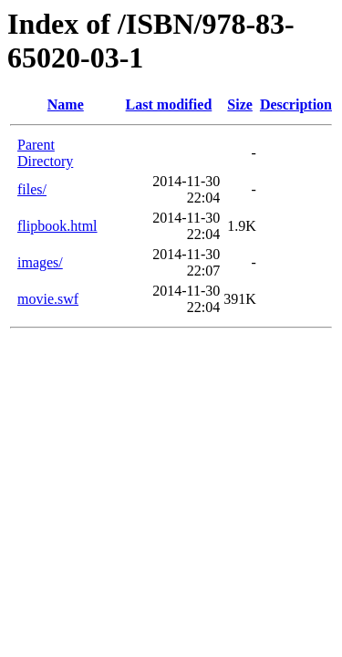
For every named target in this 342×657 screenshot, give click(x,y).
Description (296, 104)
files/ (32, 189)
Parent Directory (45, 153)
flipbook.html (57, 226)
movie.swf (47, 299)
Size (240, 104)
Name (65, 104)
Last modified (169, 104)
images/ (40, 262)
